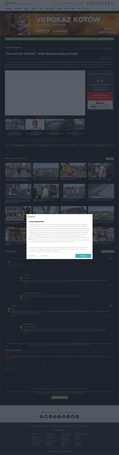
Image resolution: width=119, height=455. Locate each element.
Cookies (39, 251)
